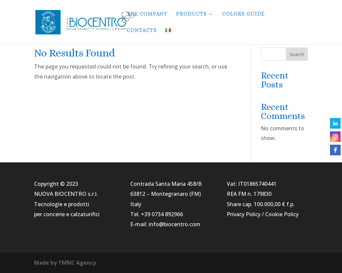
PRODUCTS (191, 14)
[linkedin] (335, 123)
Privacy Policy (244, 214)
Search (297, 54)
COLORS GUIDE (243, 14)
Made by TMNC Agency (65, 262)
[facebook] (335, 150)
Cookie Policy (282, 214)
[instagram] (335, 136)
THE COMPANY (147, 14)
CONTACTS (142, 30)
